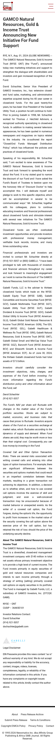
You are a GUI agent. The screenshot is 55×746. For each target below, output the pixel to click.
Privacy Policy (35, 726)
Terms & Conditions (40, 720)
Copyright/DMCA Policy (13, 726)
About (15, 714)
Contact (50, 726)
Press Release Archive (32, 714)
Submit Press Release (16, 720)
